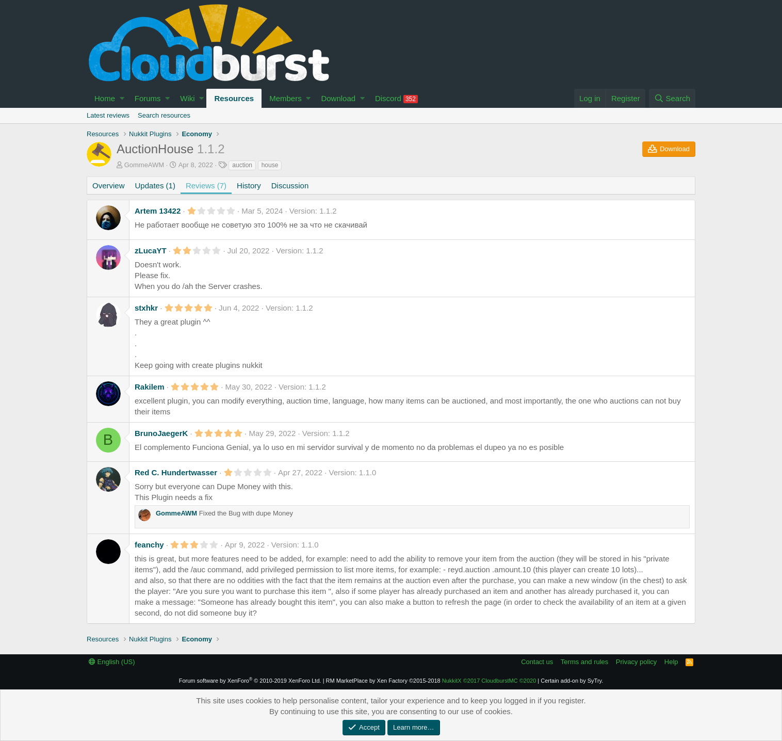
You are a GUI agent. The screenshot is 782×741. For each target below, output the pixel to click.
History (249, 185)
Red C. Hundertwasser (176, 472)
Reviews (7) (206, 185)
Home (104, 98)
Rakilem (150, 386)
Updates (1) (155, 185)
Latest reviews (108, 115)
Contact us (537, 662)
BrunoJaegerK (161, 433)
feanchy (149, 544)
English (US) (112, 662)
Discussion (290, 185)
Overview (108, 185)
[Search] (672, 98)
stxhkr (146, 307)
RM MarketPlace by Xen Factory (383, 681)
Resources (234, 98)
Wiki (187, 98)
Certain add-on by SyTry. (572, 681)
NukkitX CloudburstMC (489, 681)
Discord (396, 98)
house (270, 165)
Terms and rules (584, 662)
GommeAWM (144, 165)
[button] (122, 98)
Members (285, 98)
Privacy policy (636, 662)
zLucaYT (151, 250)
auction (242, 165)
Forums (148, 98)
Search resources (164, 115)
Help (671, 662)
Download (338, 98)
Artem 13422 (158, 210)
